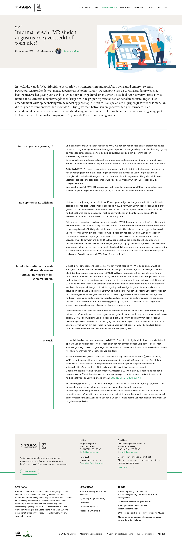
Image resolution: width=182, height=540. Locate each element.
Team (95, 7)
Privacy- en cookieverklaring (120, 534)
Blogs (17, 26)
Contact (150, 7)
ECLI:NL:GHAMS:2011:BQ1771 (126, 377)
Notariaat (84, 502)
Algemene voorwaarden (91, 534)
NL (159, 7)
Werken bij (138, 7)
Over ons (125, 7)
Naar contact (29, 471)
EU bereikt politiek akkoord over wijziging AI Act (141, 513)
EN (165, 7)
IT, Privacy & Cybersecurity (92, 498)
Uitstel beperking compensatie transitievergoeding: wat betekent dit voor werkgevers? (138, 494)
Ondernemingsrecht (89, 507)
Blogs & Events (109, 7)
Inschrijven (126, 467)
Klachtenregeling (145, 534)
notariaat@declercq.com (92, 463)
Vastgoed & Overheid (90, 511)
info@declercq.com (90, 452)
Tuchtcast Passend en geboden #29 (135, 501)
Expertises (84, 7)
